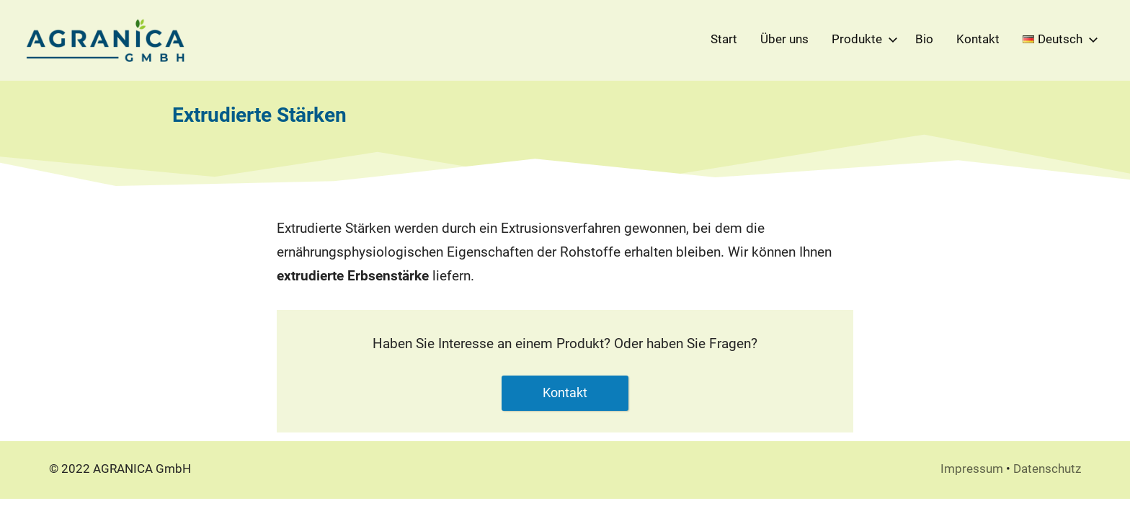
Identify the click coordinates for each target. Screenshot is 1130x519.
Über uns (784, 39)
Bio (924, 39)
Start (724, 39)
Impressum (971, 468)
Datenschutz (1047, 468)
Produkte (862, 39)
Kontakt (978, 39)
